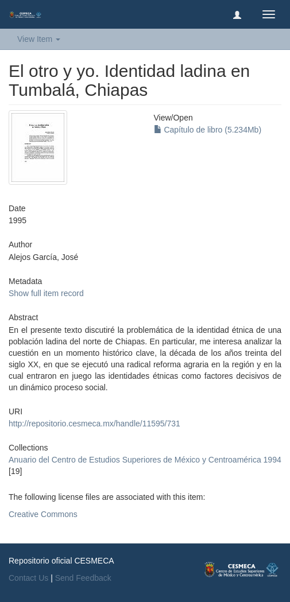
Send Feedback (83, 577)
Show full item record (46, 293)
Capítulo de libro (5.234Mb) (208, 129)
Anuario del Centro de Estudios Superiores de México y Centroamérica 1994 (145, 459)
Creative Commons (43, 514)
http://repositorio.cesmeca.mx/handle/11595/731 (94, 423)
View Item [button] (38, 39)
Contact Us (28, 577)
